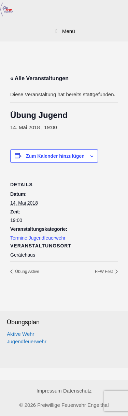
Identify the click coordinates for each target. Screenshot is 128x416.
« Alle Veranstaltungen (39, 78)
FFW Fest (104, 271)
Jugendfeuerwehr (26, 341)
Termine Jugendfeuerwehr (38, 238)
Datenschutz (77, 391)
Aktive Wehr (20, 334)
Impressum (49, 391)
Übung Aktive (26, 271)
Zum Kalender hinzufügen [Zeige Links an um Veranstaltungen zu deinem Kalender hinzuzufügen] (55, 156)
